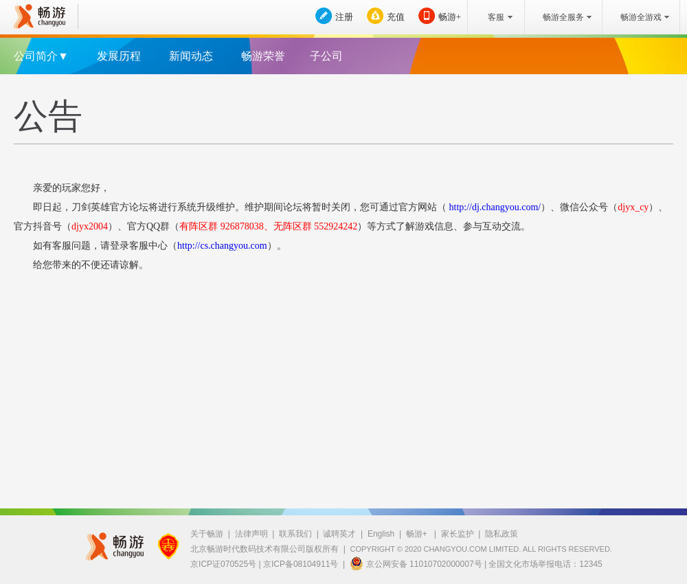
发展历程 (119, 56)
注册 (344, 17)
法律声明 (251, 534)
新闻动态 (191, 56)
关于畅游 (206, 534)
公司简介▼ (41, 56)
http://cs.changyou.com (222, 245)
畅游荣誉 (263, 56)
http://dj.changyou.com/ (494, 207)
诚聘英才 (339, 534)
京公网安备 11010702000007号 (416, 563)
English (381, 534)
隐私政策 (501, 534)
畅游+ (449, 17)
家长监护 (457, 534)
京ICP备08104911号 (300, 564)
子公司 (326, 56)
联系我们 (295, 534)
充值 (396, 17)
